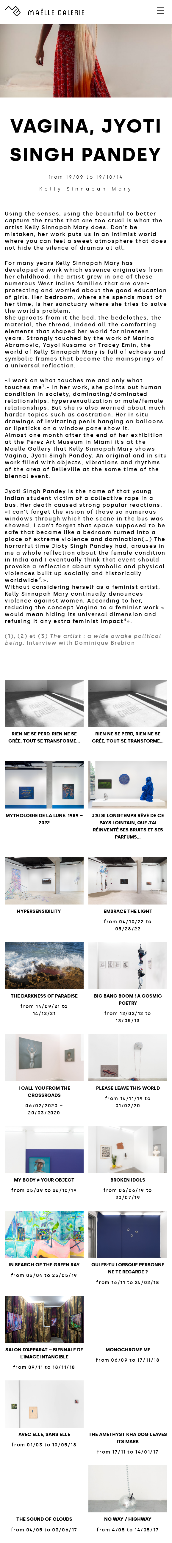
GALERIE (56, 11)
